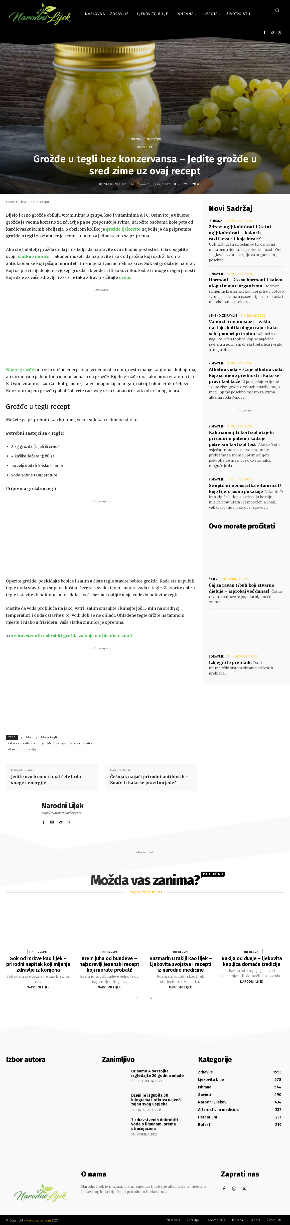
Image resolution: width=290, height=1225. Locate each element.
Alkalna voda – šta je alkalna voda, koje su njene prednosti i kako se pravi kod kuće (246, 375)
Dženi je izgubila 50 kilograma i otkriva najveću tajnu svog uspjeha (157, 1099)
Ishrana (135, 139)
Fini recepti (153, 139)
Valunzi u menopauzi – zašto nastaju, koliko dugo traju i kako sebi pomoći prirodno (243, 327)
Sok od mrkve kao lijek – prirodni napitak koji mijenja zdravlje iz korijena (38, 963)
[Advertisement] (101, 328)
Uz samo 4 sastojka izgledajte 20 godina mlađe (157, 1072)
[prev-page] (138, 998)
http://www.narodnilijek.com (61, 813)
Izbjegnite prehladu (230, 662)
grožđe (26, 737)
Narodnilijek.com (38, 1220)
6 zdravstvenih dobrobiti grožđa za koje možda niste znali (71, 635)
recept (61, 743)
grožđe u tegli (46, 737)
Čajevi (214, 579)
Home (10, 202)
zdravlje (30, 749)
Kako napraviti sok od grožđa (30, 743)
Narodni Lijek (115, 184)
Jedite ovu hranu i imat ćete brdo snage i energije (46, 779)
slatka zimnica (82, 743)
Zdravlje (216, 273)
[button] (277, 10)
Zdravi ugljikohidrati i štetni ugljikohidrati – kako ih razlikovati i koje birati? (240, 232)
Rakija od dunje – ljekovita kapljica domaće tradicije (252, 961)
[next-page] (150, 998)
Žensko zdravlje (223, 315)
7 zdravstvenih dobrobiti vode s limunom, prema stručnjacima (154, 1123)
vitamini (14, 749)
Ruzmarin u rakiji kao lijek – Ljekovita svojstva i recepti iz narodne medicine (181, 963)
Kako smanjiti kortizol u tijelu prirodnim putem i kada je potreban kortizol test (241, 438)
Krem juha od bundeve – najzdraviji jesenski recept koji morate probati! (109, 963)
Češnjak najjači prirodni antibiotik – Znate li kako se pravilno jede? (149, 779)
